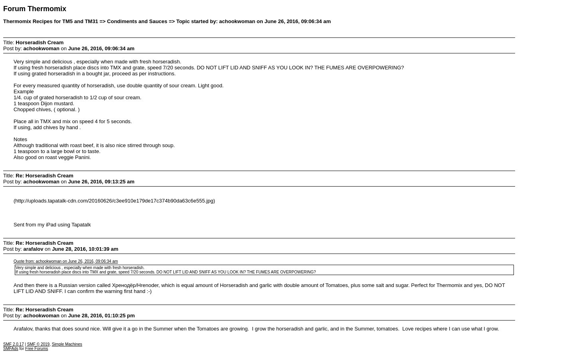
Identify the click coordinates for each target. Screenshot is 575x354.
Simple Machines (67, 344)
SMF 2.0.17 (13, 344)
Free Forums (36, 348)
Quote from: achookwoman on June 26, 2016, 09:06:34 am (66, 261)
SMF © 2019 (38, 344)
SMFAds (10, 348)
